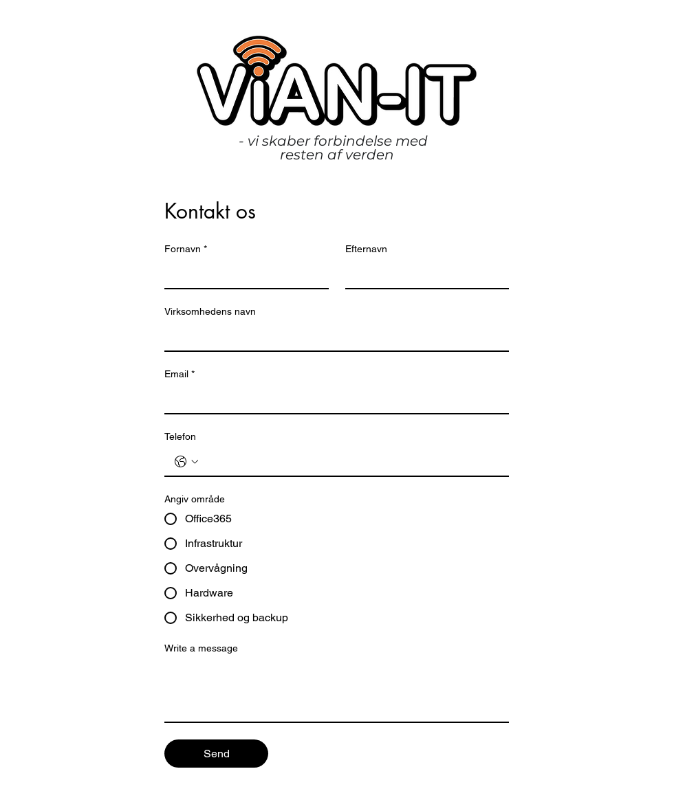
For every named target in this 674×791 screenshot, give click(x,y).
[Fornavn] (242, 274)
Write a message (201, 648)
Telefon (180, 436)
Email (179, 374)
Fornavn (185, 249)
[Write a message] (336, 690)
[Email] (332, 399)
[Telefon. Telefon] (350, 462)
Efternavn (366, 248)
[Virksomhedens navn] (332, 336)
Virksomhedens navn (210, 311)
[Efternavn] (423, 274)
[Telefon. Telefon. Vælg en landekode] (186, 462)
